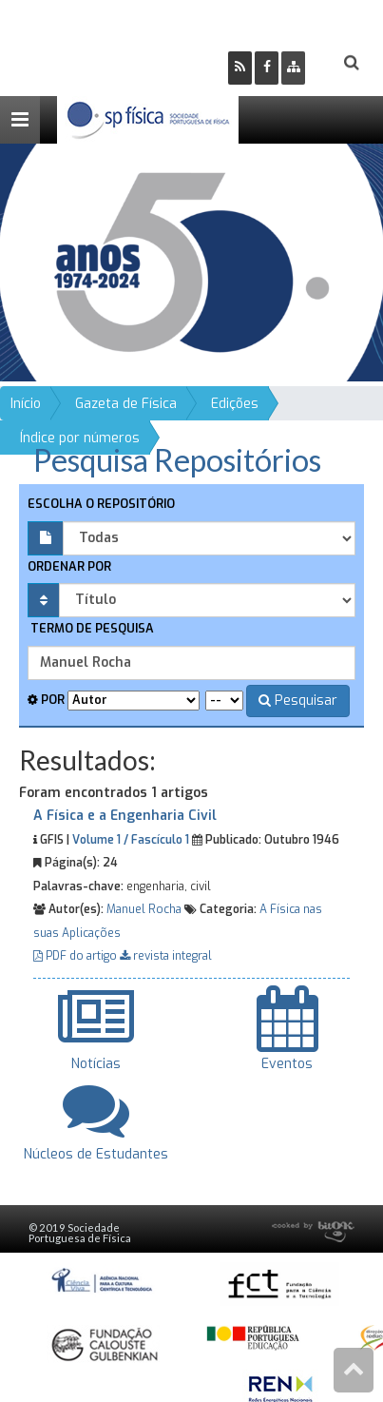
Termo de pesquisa (91, 628)
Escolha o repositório (101, 504)
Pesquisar (298, 700)
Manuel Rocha (144, 909)
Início (25, 404)
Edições (235, 404)
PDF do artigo (76, 956)
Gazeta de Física (126, 404)
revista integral (166, 956)
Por (46, 699)
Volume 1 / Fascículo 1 (130, 839)
